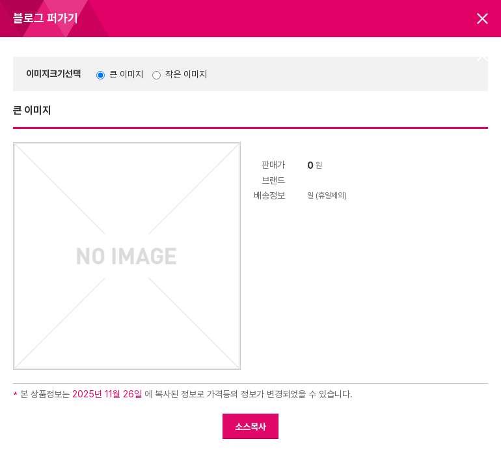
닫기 (482, 18)
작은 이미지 (186, 74)
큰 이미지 (126, 74)
